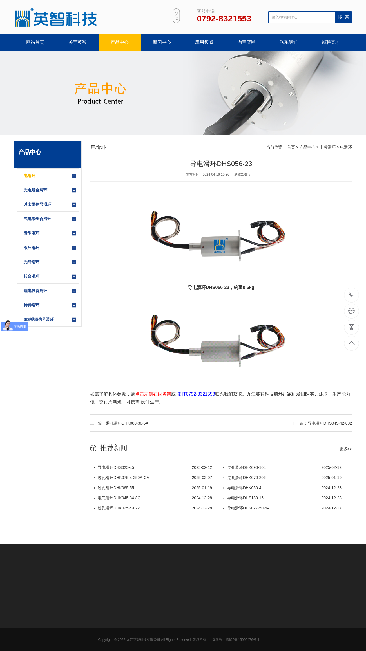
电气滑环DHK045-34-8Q (153, 498)
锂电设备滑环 (50, 291)
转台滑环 (50, 276)
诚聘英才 (331, 42)
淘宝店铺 (246, 42)
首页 (291, 147)
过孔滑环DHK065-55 (153, 488)
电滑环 (50, 176)
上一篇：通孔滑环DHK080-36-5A (119, 423)
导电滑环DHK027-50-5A (282, 508)
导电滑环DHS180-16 (282, 498)
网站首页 (35, 42)
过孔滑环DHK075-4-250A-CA (153, 478)
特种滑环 (50, 305)
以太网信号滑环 (50, 205)
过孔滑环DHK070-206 (282, 478)
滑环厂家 (283, 394)
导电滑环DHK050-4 (282, 488)
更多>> (346, 449)
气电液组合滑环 (50, 219)
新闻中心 (162, 42)
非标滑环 (328, 147)
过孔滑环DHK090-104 (282, 467)
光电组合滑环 (50, 190)
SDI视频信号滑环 (50, 320)
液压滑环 (50, 248)
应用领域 (204, 42)
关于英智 (77, 42)
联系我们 (289, 42)
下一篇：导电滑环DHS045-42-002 (322, 423)
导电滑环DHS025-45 (153, 467)
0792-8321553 (351, 295)
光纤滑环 (50, 262)
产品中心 (120, 42)
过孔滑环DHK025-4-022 (153, 508)
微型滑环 (50, 233)
